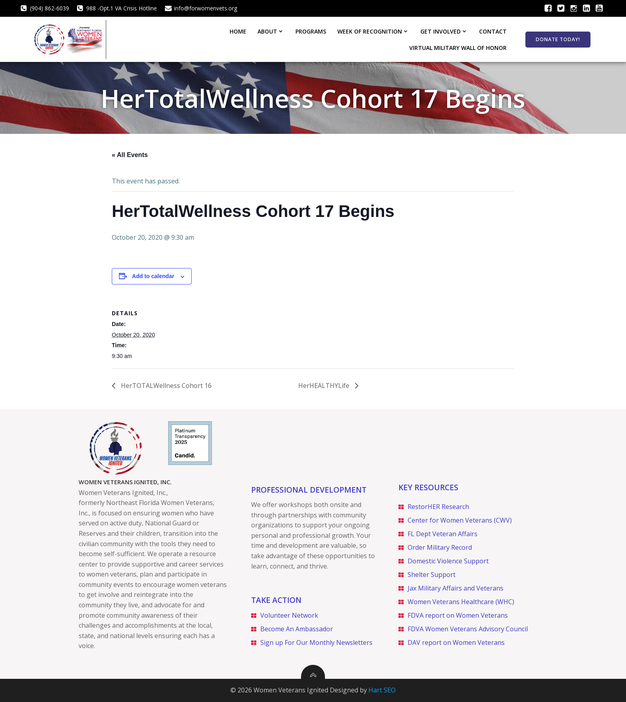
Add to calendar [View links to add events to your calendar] (153, 275)
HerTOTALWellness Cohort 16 (165, 384)
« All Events (130, 154)
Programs (204, 39)
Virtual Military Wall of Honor (460, 39)
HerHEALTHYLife (324, 384)
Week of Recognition (267, 39)
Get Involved (337, 39)
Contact (386, 39)
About (164, 39)
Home (131, 39)
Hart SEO (382, 690)
